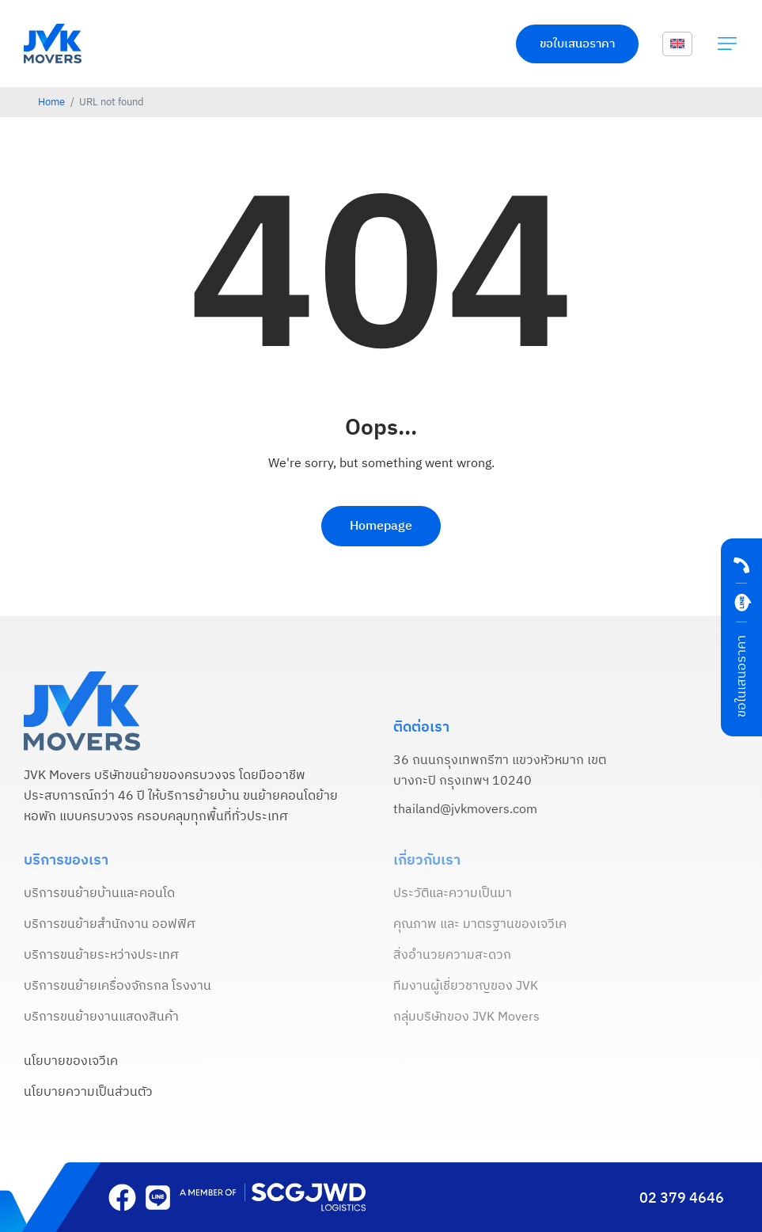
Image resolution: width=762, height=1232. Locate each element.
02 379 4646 (681, 1199)
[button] (727, 43)
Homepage (381, 526)
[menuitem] (677, 44)
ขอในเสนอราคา (742, 676)
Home (51, 102)
